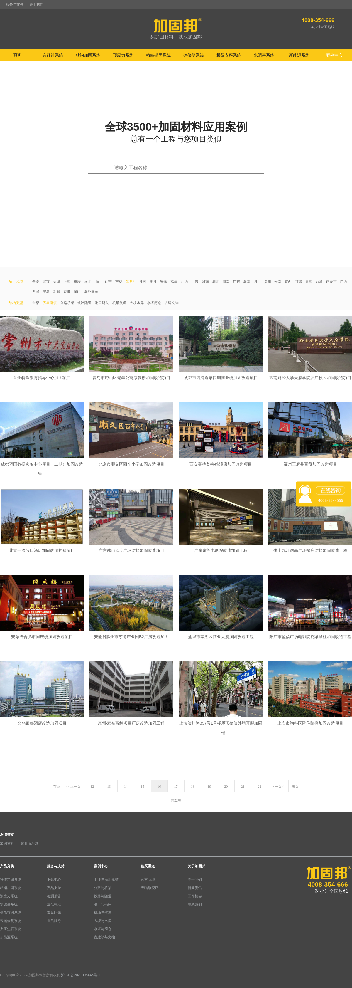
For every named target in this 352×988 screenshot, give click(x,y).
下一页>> (278, 786)
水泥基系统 (9, 904)
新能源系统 (9, 937)
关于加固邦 (196, 866)
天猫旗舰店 (149, 888)
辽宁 (108, 282)
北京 (46, 282)
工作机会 (195, 896)
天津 (56, 282)
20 (226, 786)
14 (126, 786)
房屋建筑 (50, 303)
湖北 (215, 282)
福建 (173, 282)
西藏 (35, 292)
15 (142, 786)
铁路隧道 (84, 303)
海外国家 (91, 292)
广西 (343, 282)
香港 (66, 292)
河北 (87, 282)
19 (209, 786)
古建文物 (172, 303)
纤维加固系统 (10, 880)
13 (109, 786)
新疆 (56, 292)
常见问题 (54, 912)
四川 (256, 282)
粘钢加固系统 (10, 888)
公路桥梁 (67, 303)
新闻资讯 (195, 888)
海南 (246, 282)
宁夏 (46, 292)
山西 (97, 282)
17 (176, 786)
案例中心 (101, 866)
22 (259, 786)
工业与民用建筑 (106, 880)
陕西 (288, 282)
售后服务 (54, 921)
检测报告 (54, 896)
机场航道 (119, 303)
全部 (35, 282)
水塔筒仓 (154, 303)
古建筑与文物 (104, 937)
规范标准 (54, 904)
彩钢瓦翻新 (30, 843)
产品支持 (54, 888)
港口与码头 (102, 904)
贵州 (267, 282)
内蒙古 (331, 282)
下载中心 (54, 880)
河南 (205, 282)
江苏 (142, 282)
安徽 (163, 282)
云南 (277, 282)
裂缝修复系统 (10, 921)
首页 (17, 54)
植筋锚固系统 (10, 912)
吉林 (118, 282)
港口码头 (102, 303)
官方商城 (148, 880)
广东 (236, 282)
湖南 (225, 282)
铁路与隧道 (102, 896)
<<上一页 (73, 786)
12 (92, 786)
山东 (194, 282)
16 (159, 786)
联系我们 (195, 904)
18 (192, 786)
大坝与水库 (102, 921)
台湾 (319, 282)
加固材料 (7, 843)
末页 (295, 786)
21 (243, 786)
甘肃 (298, 282)
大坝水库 (137, 303)
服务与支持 (14, 4)
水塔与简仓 (102, 929)
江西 (184, 282)
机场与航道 (102, 912)
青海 (308, 282)
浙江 (153, 282)
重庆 (77, 282)
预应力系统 (9, 896)
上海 (66, 282)
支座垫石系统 (10, 929)
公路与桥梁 (102, 888)
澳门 (77, 292)
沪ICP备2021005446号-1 (80, 975)
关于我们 (36, 4)
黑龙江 (131, 282)
